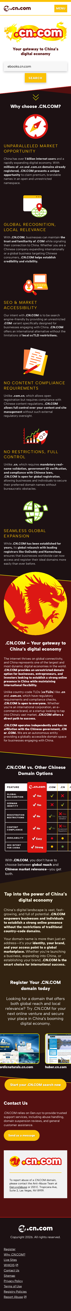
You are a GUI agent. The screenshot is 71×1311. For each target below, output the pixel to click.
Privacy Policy (13, 1281)
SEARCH (35, 78)
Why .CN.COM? (14, 1254)
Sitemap (9, 1275)
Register (10, 1249)
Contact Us (11, 1270)
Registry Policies (15, 1291)
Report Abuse (13, 1297)
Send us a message (21, 1135)
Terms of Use (13, 1286)
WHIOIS (9, 1265)
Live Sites (10, 1260)
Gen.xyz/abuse (18, 1187)
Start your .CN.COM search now (35, 1085)
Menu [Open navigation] (60, 8)
